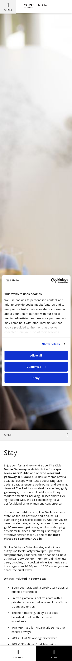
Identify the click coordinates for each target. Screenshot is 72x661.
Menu (8, 10)
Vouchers (18, 653)
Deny (36, 377)
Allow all (36, 355)
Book (54, 653)
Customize (36, 366)
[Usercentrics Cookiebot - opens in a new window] (51, 280)
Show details (51, 343)
